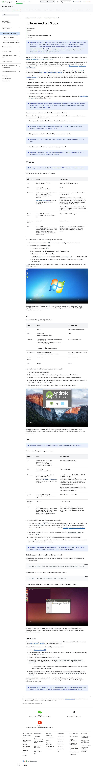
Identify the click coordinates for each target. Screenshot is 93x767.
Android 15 (60, 736)
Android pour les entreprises (27, 741)
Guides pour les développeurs (73, 744)
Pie (58, 751)
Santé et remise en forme (38, 742)
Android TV (49, 749)
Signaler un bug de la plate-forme (85, 737)
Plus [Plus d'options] (88, 10)
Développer (39, 17)
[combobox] (47, 1)
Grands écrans (49, 738)
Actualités (25, 750)
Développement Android (37, 644)
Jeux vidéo (37, 736)
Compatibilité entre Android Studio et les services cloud (44, 51)
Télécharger (5, 10)
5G (35, 753)
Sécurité (25, 744)
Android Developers (30, 17)
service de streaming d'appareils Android (50, 73)
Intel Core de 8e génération (43, 200)
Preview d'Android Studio (76, 10)
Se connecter (87, 2)
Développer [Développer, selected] (19, 2)
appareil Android (79, 71)
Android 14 (60, 739)
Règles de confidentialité (37, 750)
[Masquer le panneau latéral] (18, 764)
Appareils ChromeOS (49, 743)
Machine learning (38, 739)
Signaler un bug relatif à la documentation (85, 741)
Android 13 (60, 741)
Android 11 (60, 746)
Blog (24, 752)
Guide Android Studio (73, 740)
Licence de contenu (70, 699)
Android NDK (73, 754)
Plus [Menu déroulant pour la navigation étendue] (30, 2)
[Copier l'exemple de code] (87, 564)
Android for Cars (50, 746)
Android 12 (60, 744)
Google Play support (86, 745)
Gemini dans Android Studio (32, 10)
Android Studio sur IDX (32, 77)
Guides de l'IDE (56, 17)
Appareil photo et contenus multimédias (38, 746)
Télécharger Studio (74, 752)
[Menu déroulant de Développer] (25, 2)
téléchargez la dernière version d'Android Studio (39, 59)
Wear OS (48, 740)
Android (25, 738)
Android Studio (77, 2)
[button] (9, 22)
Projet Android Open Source (26, 747)
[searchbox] (10, 15)
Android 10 (60, 748)
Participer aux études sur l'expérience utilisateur (84, 749)
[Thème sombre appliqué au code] (85, 564)
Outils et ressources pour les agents (55, 10)
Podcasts (25, 755)
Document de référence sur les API (74, 748)
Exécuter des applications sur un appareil (71, 689)
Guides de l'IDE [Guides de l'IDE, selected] (17, 10)
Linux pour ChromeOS (40, 650)
